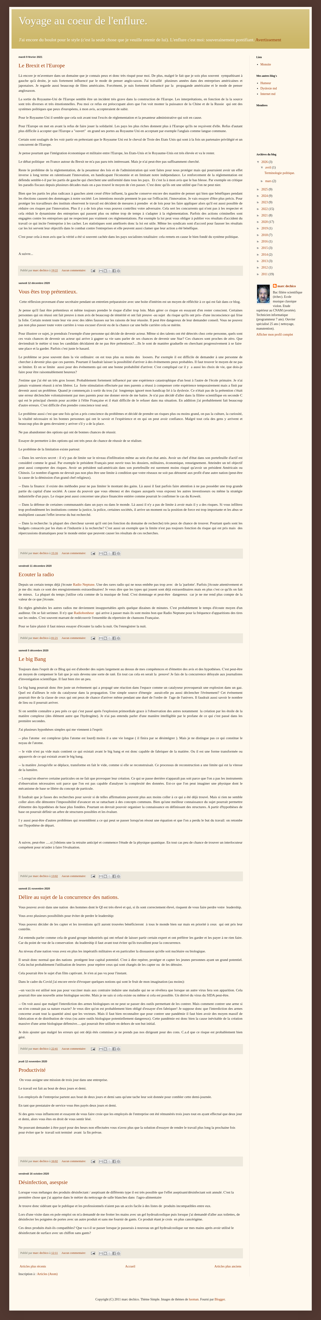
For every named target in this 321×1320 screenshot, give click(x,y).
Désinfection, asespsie (43, 1182)
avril (268, 167)
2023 (265, 202)
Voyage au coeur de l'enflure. (82, 21)
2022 (265, 209)
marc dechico (287, 286)
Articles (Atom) (47, 1274)
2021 (265, 215)
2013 (265, 261)
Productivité (31, 1070)
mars (268, 181)
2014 (265, 254)
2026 (265, 162)
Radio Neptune (83, 584)
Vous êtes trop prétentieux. (48, 292)
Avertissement (268, 39)
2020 (265, 222)
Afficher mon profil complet (274, 334)
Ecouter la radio (36, 574)
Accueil (130, 1266)
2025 (265, 189)
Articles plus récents (33, 1266)
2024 (265, 196)
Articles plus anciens (227, 1266)
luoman (194, 1299)
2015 (265, 248)
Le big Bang (32, 659)
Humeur (265, 83)
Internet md (268, 94)
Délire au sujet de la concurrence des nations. (68, 897)
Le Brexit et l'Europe (41, 65)
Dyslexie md (268, 88)
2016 (265, 241)
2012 (265, 267)
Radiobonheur (84, 613)
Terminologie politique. (279, 173)
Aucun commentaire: (74, 270)
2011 (265, 274)
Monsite (265, 64)
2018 (265, 235)
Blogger (220, 1299)
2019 (265, 228)
